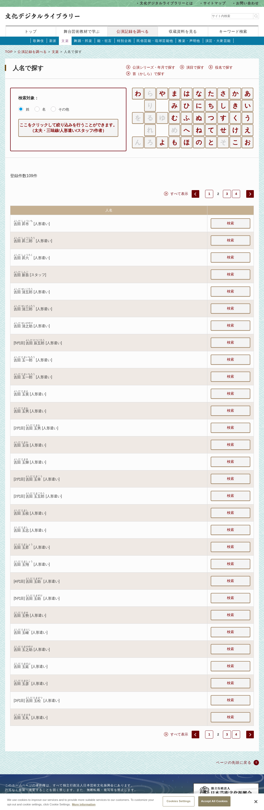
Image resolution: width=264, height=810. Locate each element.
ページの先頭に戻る (233, 762)
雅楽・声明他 (189, 41)
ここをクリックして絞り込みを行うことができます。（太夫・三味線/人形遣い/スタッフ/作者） (68, 128)
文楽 (65, 41)
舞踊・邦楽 (83, 41)
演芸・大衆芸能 (218, 41)
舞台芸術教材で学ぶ (82, 31)
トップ (31, 31)
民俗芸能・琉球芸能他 (155, 41)
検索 (230, 223)
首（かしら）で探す (148, 74)
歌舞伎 (38, 41)
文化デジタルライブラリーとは (166, 3)
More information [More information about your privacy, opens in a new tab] (83, 808)
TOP (9, 52)
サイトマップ (214, 3)
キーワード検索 (233, 31)
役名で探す (224, 67)
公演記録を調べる (133, 31)
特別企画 (124, 41)
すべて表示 (179, 194)
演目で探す (195, 67)
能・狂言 (104, 41)
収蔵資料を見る (183, 31)
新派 (53, 41)
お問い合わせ (247, 3)
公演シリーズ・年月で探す (154, 67)
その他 (63, 109)
